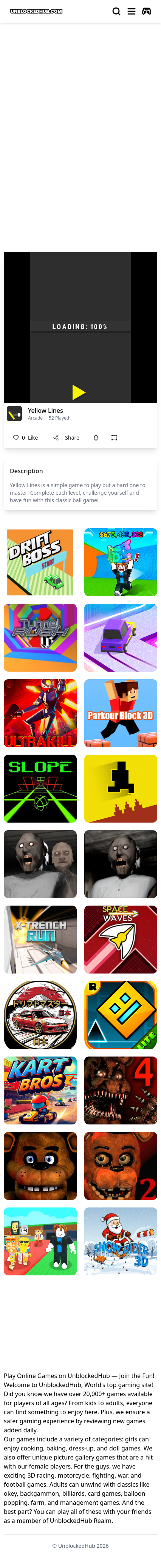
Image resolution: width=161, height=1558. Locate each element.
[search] (116, 11)
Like (25, 437)
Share (66, 437)
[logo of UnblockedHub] (36, 11)
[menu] (131, 11)
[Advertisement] (80, 112)
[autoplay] (146, 11)
